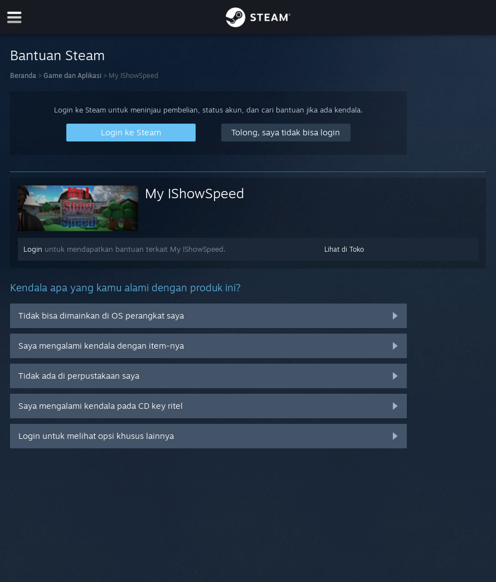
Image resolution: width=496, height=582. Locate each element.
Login (32, 248)
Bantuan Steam (57, 55)
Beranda (23, 75)
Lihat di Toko (344, 249)
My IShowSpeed (194, 193)
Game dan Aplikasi (72, 75)
